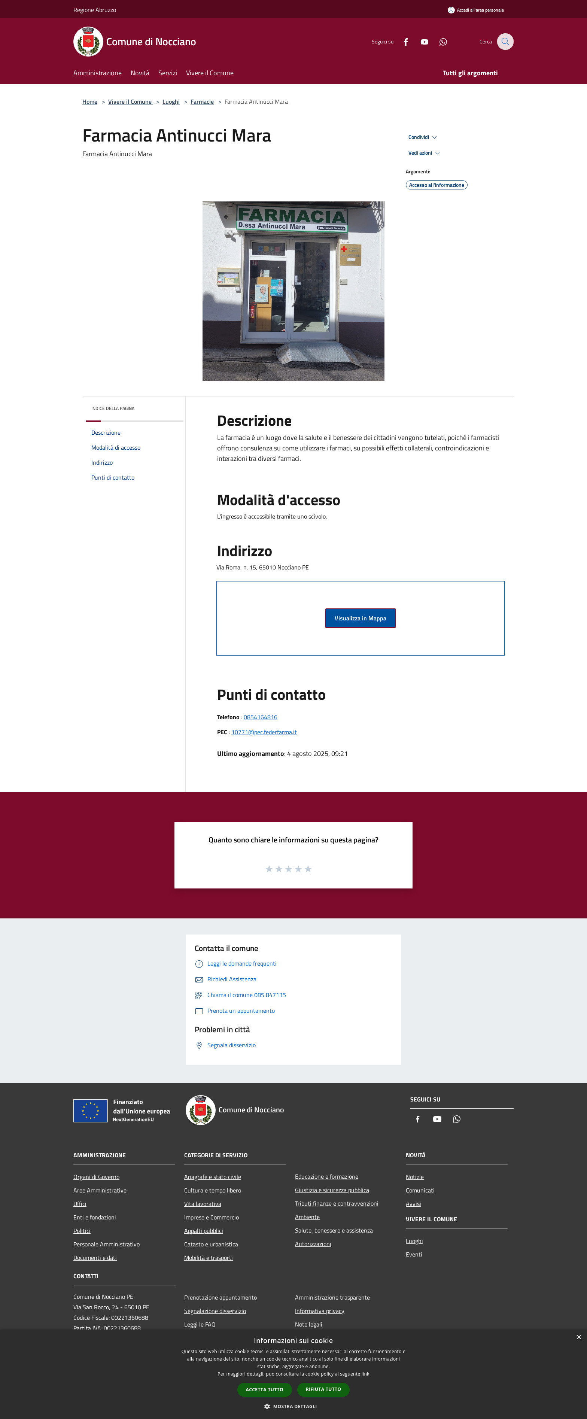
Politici (82, 1230)
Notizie (415, 1176)
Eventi (414, 1254)
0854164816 (260, 716)
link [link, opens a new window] (365, 1374)
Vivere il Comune (130, 101)
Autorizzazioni (313, 1243)
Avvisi (413, 1203)
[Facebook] (400, 41)
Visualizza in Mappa (360, 618)
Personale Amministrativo (106, 1244)
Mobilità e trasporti (208, 1257)
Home (89, 101)
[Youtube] (419, 41)
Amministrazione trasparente (332, 1297)
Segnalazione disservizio (215, 1310)
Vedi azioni (425, 153)
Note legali (308, 1324)
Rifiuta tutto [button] (323, 1389)
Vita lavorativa (202, 1203)
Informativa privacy (319, 1310)
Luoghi (171, 101)
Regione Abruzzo (94, 9)
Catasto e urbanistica (211, 1244)
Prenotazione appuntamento (220, 1297)
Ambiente (307, 1216)
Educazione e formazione (326, 1176)
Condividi (423, 137)
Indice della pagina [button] (112, 408)
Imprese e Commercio (211, 1217)
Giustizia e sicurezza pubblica (332, 1189)
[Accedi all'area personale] (476, 10)
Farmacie (202, 101)
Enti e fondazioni (94, 1217)
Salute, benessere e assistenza (334, 1230)
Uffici (79, 1203)
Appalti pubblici (203, 1230)
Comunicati (420, 1190)
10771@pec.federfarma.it (264, 731)
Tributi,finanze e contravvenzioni (336, 1203)
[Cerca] (505, 42)
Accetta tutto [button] (264, 1389)
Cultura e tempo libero (212, 1190)
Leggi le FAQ (200, 1324)
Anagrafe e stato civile (212, 1176)
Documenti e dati (95, 1257)
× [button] (578, 1337)
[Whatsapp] (438, 41)
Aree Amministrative (100, 1190)
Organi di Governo (96, 1176)
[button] (293, 1406)
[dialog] (293, 1374)
